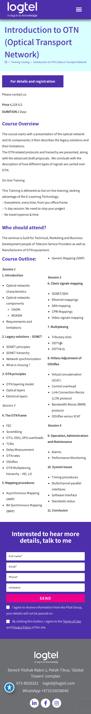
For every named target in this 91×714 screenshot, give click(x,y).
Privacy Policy (21, 627)
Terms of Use (72, 621)
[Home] (6, 62)
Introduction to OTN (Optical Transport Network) (60, 62)
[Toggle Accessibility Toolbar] (9, 688)
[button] (79, 9)
